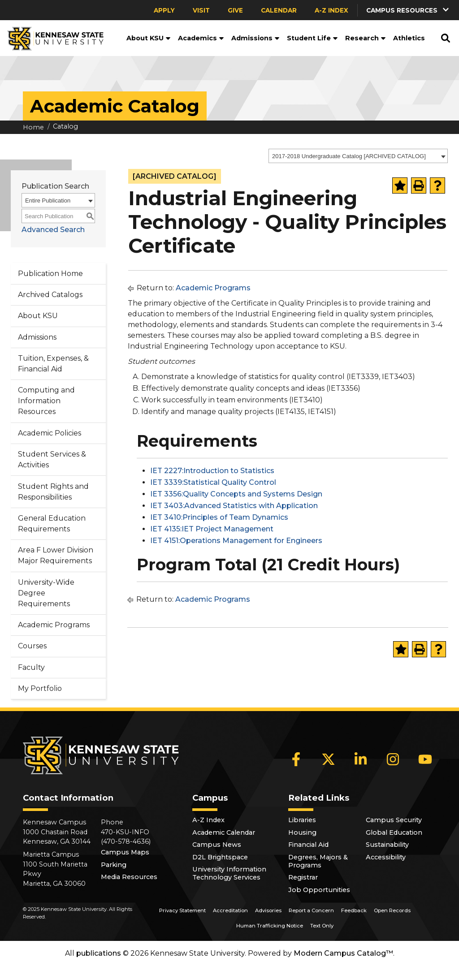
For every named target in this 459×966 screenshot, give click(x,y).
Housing (302, 832)
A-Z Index (331, 10)
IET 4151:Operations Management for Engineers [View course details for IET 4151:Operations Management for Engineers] (236, 540)
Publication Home (50, 273)
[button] (408, 10)
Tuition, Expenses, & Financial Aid (53, 363)
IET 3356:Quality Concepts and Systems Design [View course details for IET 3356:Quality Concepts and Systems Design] (236, 494)
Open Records (392, 910)
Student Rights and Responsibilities (53, 491)
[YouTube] (425, 759)
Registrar (303, 877)
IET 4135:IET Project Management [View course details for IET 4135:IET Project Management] (211, 529)
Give (235, 10)
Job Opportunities (319, 890)
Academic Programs (54, 625)
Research (365, 38)
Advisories (268, 910)
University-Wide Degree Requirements (46, 593)
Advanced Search (53, 229)
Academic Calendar (223, 832)
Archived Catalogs (50, 294)
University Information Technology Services (229, 873)
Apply (164, 10)
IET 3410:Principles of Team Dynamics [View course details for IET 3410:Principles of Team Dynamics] (219, 517)
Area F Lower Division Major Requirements (55, 555)
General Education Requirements (52, 523)
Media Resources (129, 877)
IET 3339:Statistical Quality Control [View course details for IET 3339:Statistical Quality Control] (213, 482)
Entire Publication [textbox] (47, 200)
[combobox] (358, 156)
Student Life (312, 38)
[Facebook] (296, 759)
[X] (328, 759)
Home (33, 127)
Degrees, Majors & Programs (318, 861)
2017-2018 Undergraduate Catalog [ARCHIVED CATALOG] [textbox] (349, 156)
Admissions (255, 38)
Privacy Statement (182, 910)
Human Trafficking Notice (269, 926)
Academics (201, 38)
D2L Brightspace (220, 857)
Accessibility (386, 857)
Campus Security (394, 820)
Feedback (354, 910)
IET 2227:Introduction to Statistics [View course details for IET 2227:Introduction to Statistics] (212, 470)
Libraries (302, 820)
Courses (32, 646)
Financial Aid (308, 845)
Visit (201, 10)
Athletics (409, 38)
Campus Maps (125, 852)
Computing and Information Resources (46, 401)
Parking (113, 865)
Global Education (394, 832)
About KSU (148, 38)
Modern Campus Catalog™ (343, 953)
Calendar (279, 10)
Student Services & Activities (52, 459)
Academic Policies (49, 433)
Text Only (321, 926)
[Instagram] (393, 759)
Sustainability (387, 845)
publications (98, 953)
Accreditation (230, 910)
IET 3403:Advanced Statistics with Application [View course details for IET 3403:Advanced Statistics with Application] (234, 505)
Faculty (31, 667)
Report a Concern (311, 910)
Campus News (216, 845)
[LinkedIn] (361, 759)
